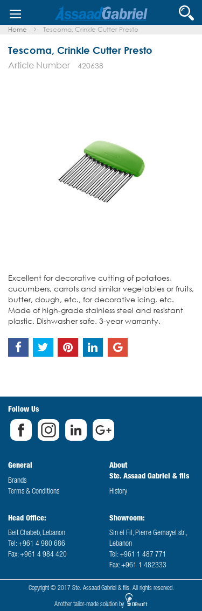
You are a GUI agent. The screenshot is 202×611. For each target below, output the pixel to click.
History (118, 492)
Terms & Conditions (33, 492)
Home (17, 29)
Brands (17, 481)
